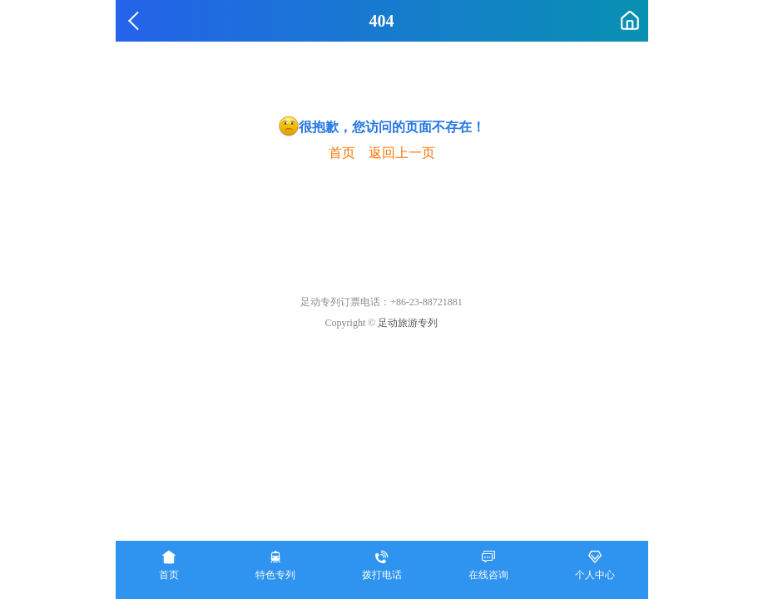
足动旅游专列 (408, 323)
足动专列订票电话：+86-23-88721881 (381, 302)
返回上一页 (402, 153)
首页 (342, 153)
